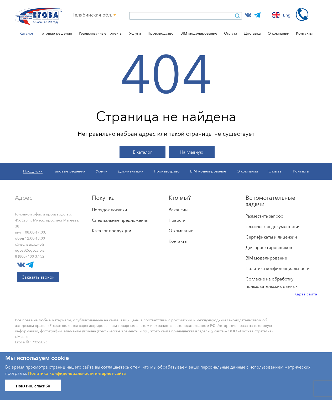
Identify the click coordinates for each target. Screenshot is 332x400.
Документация (130, 171)
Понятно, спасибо (33, 386)
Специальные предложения (120, 220)
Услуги (135, 33)
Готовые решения (56, 33)
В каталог (142, 152)
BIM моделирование (198, 33)
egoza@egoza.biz (29, 250)
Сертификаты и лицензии (271, 237)
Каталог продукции (111, 230)
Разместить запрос (264, 216)
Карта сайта (305, 293)
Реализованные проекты (100, 33)
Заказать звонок (38, 277)
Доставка (252, 33)
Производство (161, 33)
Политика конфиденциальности (278, 268)
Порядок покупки (109, 209)
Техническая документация (273, 226)
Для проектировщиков (269, 247)
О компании (278, 33)
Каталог (26, 33)
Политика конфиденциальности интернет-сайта (77, 373)
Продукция (33, 171)
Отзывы (275, 171)
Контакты (304, 33)
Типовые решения (69, 171)
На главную (191, 152)
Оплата (230, 33)
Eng (281, 15)
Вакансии (178, 209)
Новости (177, 220)
